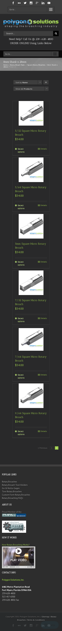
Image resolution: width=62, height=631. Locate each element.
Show (24, 89)
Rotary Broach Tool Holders (15, 485)
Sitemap (45, 616)
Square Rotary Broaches (36, 65)
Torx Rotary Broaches (12, 491)
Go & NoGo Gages (11, 488)
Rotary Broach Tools (17, 65)
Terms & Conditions (36, 620)
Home (5, 65)
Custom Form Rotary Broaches (16, 494)
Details (44, 149)
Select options (21, 150)
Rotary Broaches (9, 481)
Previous (43, 448)
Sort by (22, 82)
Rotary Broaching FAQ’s (12, 498)
